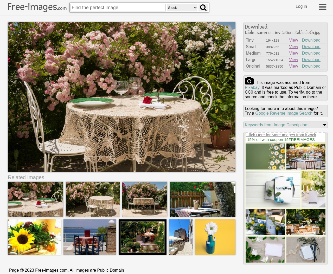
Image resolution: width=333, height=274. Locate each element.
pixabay (252, 87)
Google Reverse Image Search (283, 113)
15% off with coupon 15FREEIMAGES (281, 139)
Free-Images (37, 7)
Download (311, 40)
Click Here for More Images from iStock (281, 135)
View (293, 40)
